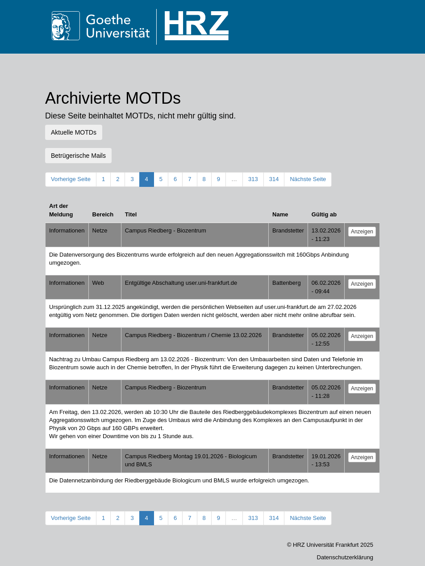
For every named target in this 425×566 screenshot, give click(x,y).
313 (253, 179)
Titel (131, 214)
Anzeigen (362, 231)
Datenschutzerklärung (345, 557)
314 (274, 179)
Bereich (103, 214)
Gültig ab (324, 214)
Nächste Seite (308, 179)
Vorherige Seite (71, 179)
